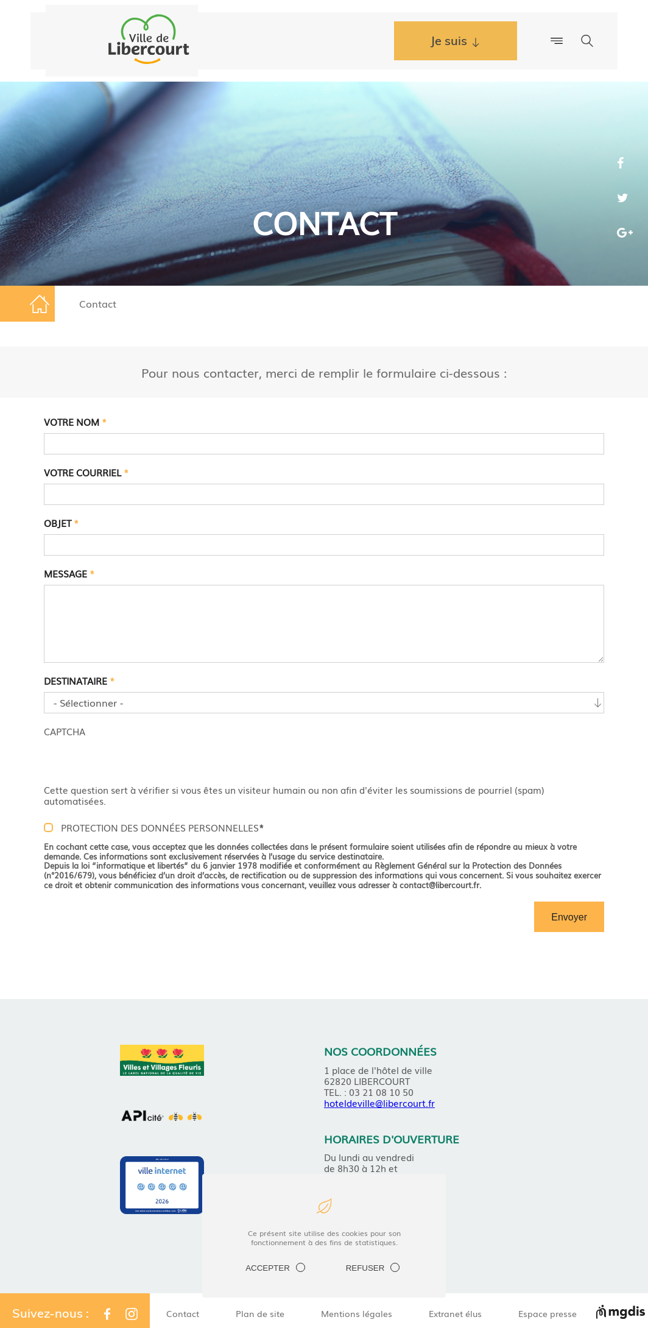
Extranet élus (455, 1313)
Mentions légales (356, 1313)
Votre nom (75, 421)
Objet (61, 522)
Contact (182, 1313)
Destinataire (79, 680)
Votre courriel (86, 472)
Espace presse (547, 1313)
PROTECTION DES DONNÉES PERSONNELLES (162, 827)
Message (69, 573)
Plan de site (260, 1313)
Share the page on (625, 165)
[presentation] (136, 760)
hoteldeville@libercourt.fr (379, 1102)
